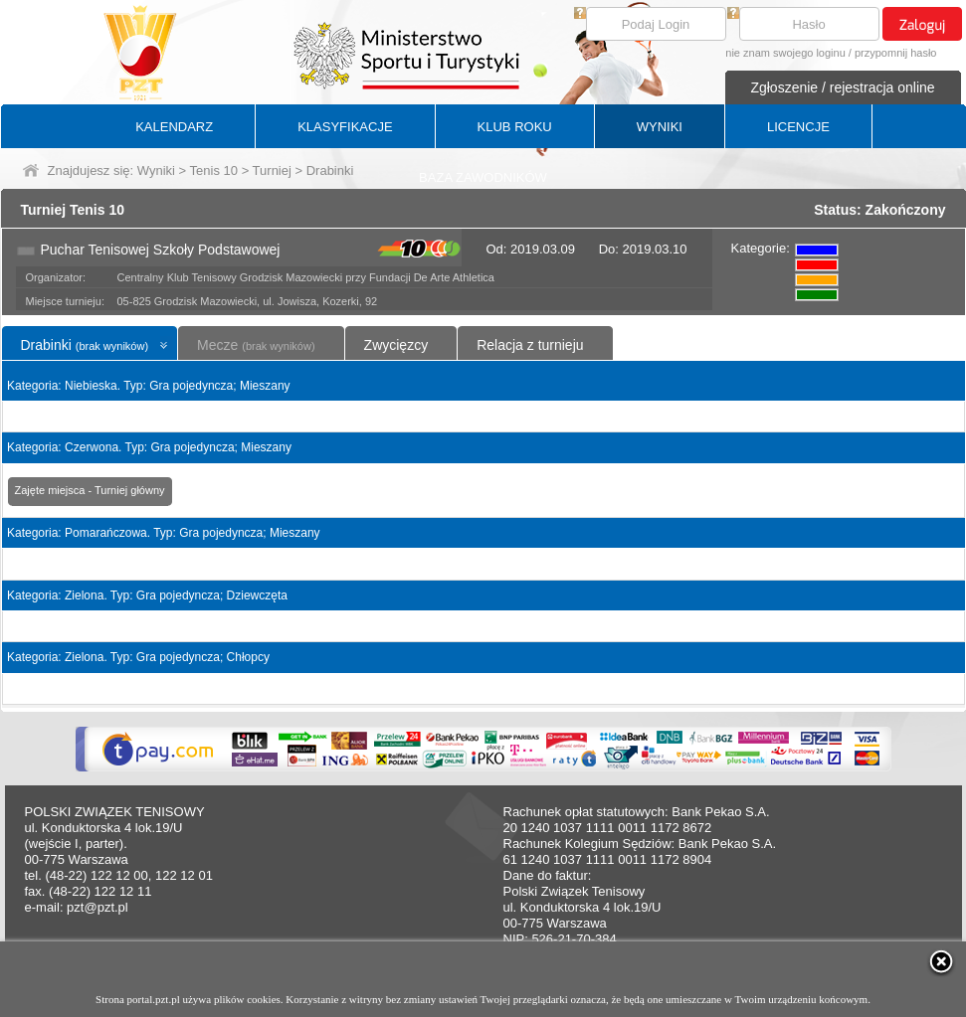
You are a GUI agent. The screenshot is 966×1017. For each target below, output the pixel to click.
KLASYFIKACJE (344, 126)
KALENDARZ (174, 126)
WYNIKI (659, 126)
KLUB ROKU (515, 126)
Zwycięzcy (396, 345)
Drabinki (85, 345)
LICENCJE (798, 126)
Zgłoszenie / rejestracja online (842, 87)
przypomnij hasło (896, 53)
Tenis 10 (214, 170)
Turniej (272, 170)
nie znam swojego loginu (785, 53)
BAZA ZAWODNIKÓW (483, 177)
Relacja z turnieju (530, 345)
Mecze (255, 345)
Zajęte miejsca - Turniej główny (90, 490)
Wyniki (156, 170)
